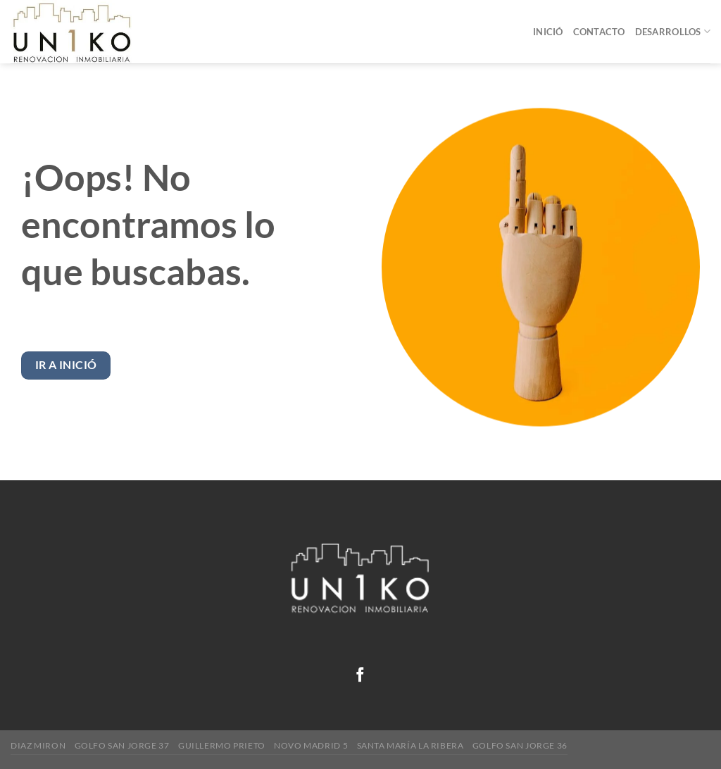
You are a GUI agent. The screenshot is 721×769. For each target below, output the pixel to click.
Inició (548, 31)
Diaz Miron (38, 745)
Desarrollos (672, 31)
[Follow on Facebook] (360, 676)
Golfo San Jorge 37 (122, 745)
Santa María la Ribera (410, 745)
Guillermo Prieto (221, 745)
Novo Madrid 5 (311, 745)
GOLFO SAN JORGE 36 (520, 745)
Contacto (599, 31)
